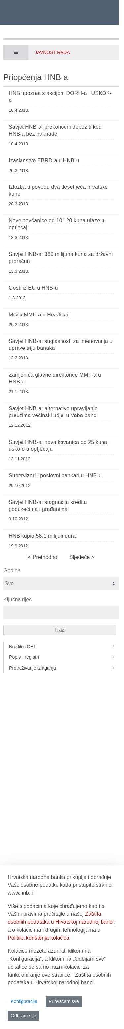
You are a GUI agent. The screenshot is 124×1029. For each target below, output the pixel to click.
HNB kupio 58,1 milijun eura (42, 536)
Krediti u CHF (64, 646)
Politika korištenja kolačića (38, 938)
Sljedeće (80, 557)
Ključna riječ (17, 599)
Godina (12, 570)
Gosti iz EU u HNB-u (33, 288)
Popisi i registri (64, 657)
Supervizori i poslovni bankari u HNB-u (55, 475)
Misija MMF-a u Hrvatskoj (39, 314)
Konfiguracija (24, 1001)
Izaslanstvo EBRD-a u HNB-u (44, 160)
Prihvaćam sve (64, 1001)
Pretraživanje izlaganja (64, 668)
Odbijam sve (23, 1015)
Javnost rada (52, 52)
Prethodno (44, 557)
